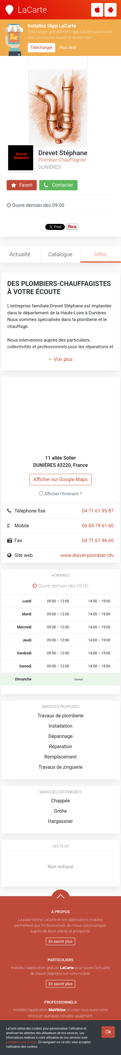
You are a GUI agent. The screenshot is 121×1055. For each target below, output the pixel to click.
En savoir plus (60, 941)
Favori (21, 185)
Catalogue (60, 254)
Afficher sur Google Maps (60, 479)
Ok (108, 1032)
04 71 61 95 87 (98, 511)
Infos (101, 254)
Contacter (58, 185)
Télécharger (41, 47)
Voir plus (60, 359)
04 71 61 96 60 (98, 540)
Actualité (20, 254)
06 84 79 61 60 (98, 526)
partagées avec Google (21, 1042)
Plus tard (67, 47)
